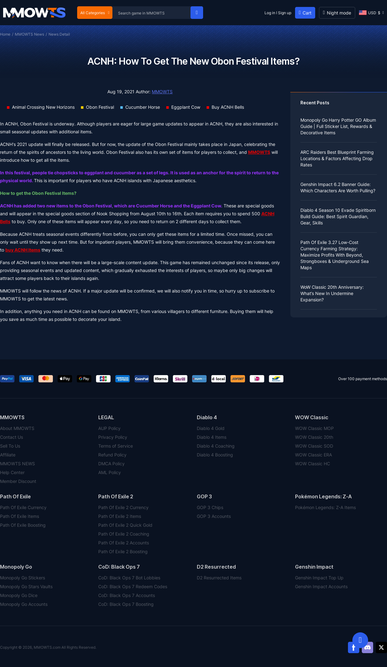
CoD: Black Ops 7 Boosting (126, 604)
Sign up (284, 12)
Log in (270, 12)
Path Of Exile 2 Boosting (123, 551)
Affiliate (7, 454)
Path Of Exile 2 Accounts (123, 542)
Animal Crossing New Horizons (43, 107)
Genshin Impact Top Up (319, 577)
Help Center (12, 472)
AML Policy (109, 472)
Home (5, 34)
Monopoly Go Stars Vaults (26, 586)
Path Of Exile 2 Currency (123, 507)
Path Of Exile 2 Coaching (123, 533)
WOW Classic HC (312, 463)
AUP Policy (109, 428)
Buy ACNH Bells (228, 107)
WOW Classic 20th (314, 437)
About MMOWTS (17, 428)
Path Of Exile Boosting (23, 525)
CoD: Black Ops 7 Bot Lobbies (129, 577)
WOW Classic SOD (314, 446)
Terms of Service (115, 446)
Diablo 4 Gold (211, 428)
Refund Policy (112, 454)
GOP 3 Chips (210, 507)
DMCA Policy (111, 463)
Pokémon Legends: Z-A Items (325, 507)
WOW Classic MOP (314, 428)
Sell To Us (10, 446)
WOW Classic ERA (313, 454)
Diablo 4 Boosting (215, 454)
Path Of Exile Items (19, 516)
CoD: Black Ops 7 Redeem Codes (132, 586)
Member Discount (18, 481)
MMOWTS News (29, 34)
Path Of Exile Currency (23, 507)
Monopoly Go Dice (18, 595)
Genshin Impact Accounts (321, 586)
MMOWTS (162, 91)
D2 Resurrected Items (219, 577)
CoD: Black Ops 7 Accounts (126, 595)
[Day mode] (337, 12)
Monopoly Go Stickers (22, 577)
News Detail (59, 34)
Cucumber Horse (142, 107)
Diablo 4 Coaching (216, 446)
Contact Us (11, 437)
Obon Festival (100, 107)
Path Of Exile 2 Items (119, 516)
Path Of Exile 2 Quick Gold (125, 525)
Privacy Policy (112, 437)
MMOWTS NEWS (17, 463)
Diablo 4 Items (211, 437)
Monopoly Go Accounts (24, 604)
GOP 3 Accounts (214, 516)
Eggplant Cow (185, 107)
